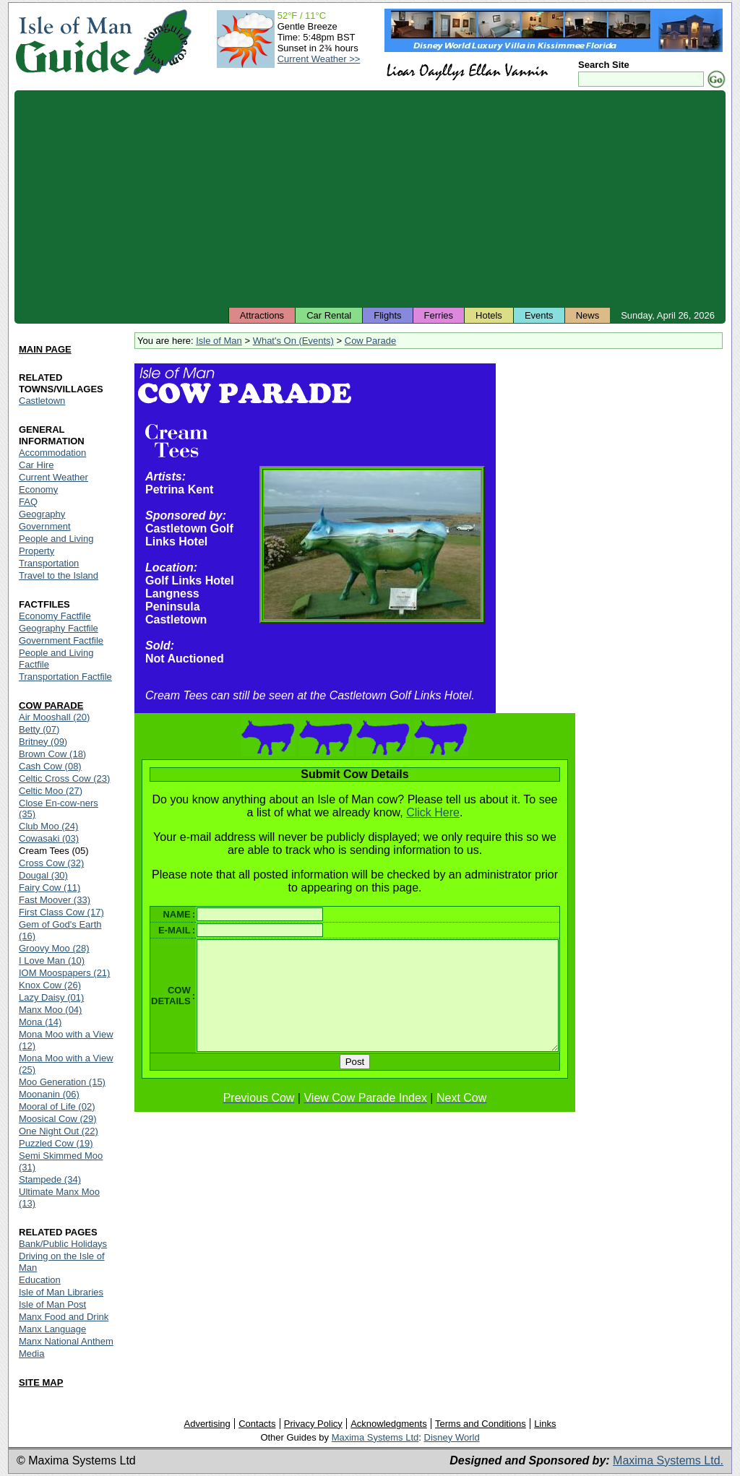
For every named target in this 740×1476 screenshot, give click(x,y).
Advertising (207, 1423)
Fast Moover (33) (54, 899)
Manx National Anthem (66, 1341)
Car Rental (328, 315)
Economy (38, 489)
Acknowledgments (388, 1423)
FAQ (28, 501)
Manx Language (52, 1329)
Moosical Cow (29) (58, 1118)
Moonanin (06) (49, 1094)
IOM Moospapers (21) (64, 972)
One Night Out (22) (58, 1131)
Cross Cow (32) (51, 863)
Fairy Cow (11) (49, 887)
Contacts (256, 1423)
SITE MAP (41, 1382)
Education (40, 1279)
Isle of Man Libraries (61, 1292)
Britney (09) (43, 741)
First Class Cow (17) (61, 912)
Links (545, 1423)
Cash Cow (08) (50, 766)
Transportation (49, 563)
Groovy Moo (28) (54, 948)
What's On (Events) (293, 340)
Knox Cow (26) (50, 985)
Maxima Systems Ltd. (668, 1460)
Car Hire (36, 464)
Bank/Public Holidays (63, 1243)
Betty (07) (39, 729)
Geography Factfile (58, 628)
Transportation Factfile (65, 676)
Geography (42, 514)
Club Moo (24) (48, 826)
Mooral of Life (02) (57, 1106)
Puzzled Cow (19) (56, 1143)
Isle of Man (219, 340)
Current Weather (53, 477)
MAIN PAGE (45, 349)
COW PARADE (51, 705)
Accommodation (52, 452)
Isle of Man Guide (73, 42)
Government (45, 526)
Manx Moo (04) (50, 1009)
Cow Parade (371, 340)
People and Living (56, 538)
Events (539, 315)
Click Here (435, 812)
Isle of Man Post (52, 1304)
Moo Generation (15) (62, 1081)
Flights (387, 315)
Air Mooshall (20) (54, 717)
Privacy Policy (313, 1423)
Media (31, 1353)
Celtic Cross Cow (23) (64, 778)
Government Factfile (61, 640)
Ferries (438, 315)
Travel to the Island (58, 575)
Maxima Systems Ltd (375, 1437)
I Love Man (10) (52, 960)
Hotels (489, 315)
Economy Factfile (55, 615)
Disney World (452, 1437)
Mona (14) (40, 1022)
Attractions (262, 315)
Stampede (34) (50, 1179)
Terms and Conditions (480, 1423)
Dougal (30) (43, 875)
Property (36, 550)
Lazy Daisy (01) (51, 997)
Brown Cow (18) (52, 753)
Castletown (42, 400)
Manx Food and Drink (63, 1316)
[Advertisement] (370, 199)
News (588, 315)
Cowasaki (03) (49, 838)
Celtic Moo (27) (50, 790)
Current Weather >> (319, 58)
